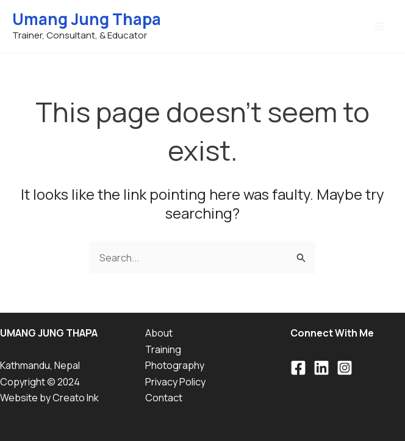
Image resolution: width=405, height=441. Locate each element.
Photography (174, 365)
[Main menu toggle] (379, 26)
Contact (163, 397)
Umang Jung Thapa (86, 19)
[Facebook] (298, 368)
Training (163, 349)
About (159, 333)
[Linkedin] (321, 368)
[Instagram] (345, 368)
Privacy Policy (175, 381)
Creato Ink (75, 397)
